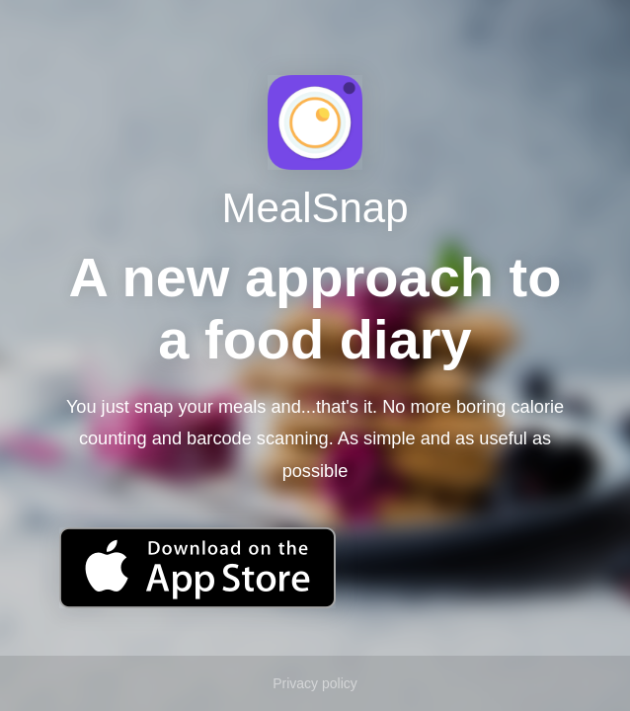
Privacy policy (315, 683)
